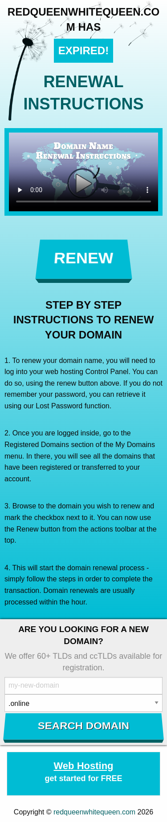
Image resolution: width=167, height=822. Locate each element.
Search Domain (83, 726)
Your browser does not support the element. (83, 172)
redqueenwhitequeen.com (94, 812)
